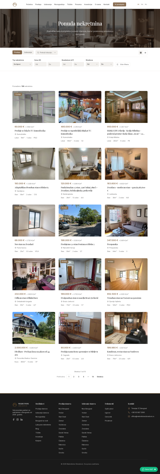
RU (146, 4)
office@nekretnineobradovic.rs (142, 416)
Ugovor (107, 413)
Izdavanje (48, 4)
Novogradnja (59, 4)
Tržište (69, 4)
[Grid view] (141, 52)
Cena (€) (37, 60)
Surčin (61, 449)
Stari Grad (62, 417)
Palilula (61, 437)
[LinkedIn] (21, 419)
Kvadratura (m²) (68, 60)
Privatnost (108, 421)
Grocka (61, 453)
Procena (78, 4)
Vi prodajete (119, 4)
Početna (29, 4)
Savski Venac (64, 433)
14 (93, 377)
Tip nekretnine (18, 60)
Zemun (61, 421)
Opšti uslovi (109, 409)
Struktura (89, 60)
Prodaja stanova (41, 409)
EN (142, 4)
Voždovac (62, 425)
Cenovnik (108, 417)
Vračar (61, 413)
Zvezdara (62, 429)
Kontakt (106, 4)
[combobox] (46, 52)
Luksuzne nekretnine (43, 425)
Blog (37, 429)
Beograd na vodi (42, 421)
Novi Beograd (64, 409)
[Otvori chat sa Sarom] (149, 469)
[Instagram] (17, 419)
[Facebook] (13, 419)
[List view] (145, 52)
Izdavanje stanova (42, 413)
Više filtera (123, 64)
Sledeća (100, 377)
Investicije (88, 4)
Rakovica (62, 445)
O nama (98, 4)
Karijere (38, 441)
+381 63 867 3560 (138, 412)
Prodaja (38, 4)
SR (138, 4)
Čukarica (62, 441)
